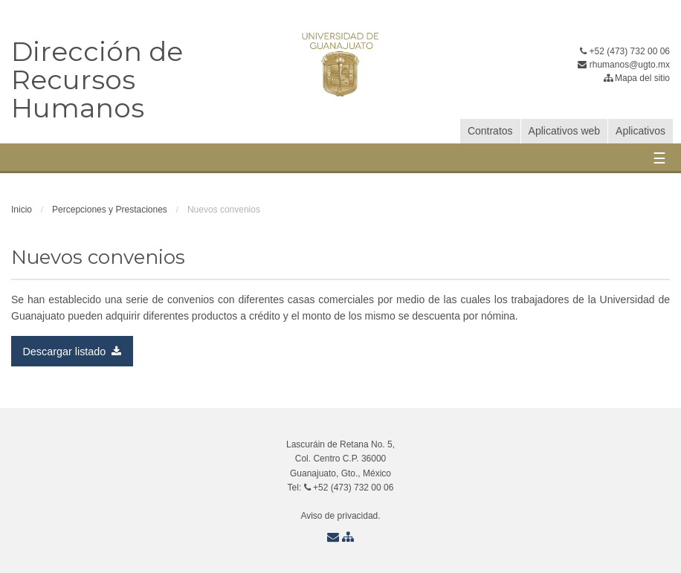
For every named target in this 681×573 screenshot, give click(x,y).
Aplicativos (640, 131)
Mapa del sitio (637, 78)
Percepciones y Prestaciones (109, 209)
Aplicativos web (565, 131)
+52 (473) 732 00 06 (625, 51)
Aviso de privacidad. (340, 516)
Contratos (490, 131)
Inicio (21, 209)
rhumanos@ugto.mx (624, 64)
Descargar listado (71, 351)
